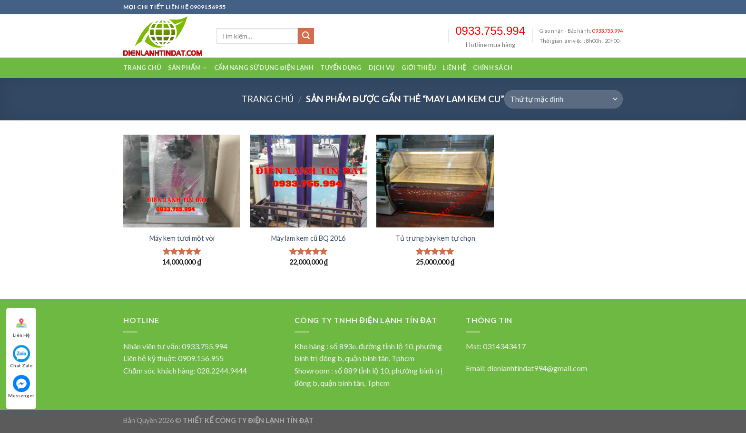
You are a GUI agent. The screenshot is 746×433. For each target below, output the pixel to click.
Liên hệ (454, 67)
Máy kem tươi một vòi (182, 238)
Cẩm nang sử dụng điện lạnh (264, 67)
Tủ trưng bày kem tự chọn (435, 238)
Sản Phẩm (187, 67)
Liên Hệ (21, 326)
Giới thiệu (419, 67)
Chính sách (493, 67)
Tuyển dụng (341, 67)
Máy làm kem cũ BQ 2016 (308, 238)
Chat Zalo (21, 356)
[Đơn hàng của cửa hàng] (563, 99)
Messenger (21, 386)
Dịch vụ (382, 67)
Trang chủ (142, 67)
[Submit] (306, 36)
